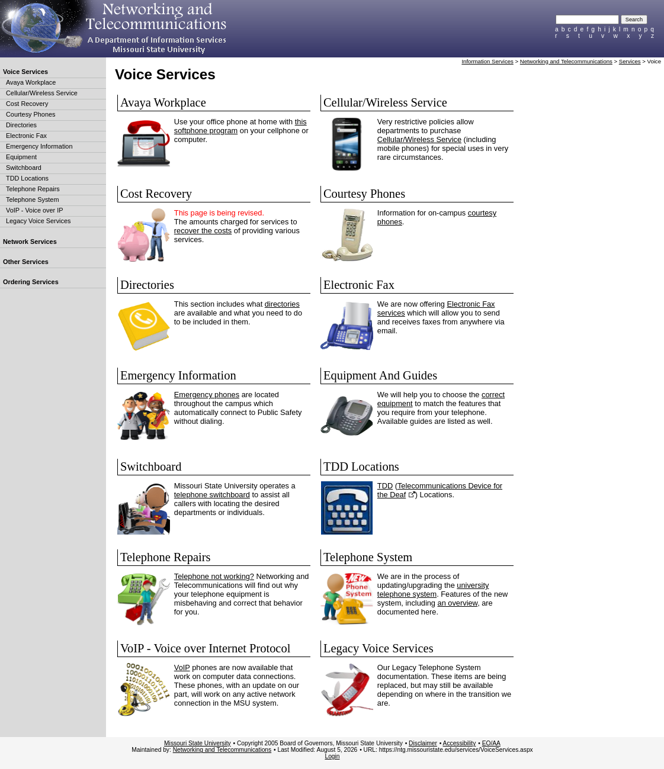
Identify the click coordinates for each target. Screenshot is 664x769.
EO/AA (491, 743)
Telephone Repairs (33, 188)
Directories (21, 124)
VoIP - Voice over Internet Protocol (205, 648)
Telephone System (32, 199)
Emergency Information (39, 146)
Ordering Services (31, 281)
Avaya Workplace (31, 82)
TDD (385, 485)
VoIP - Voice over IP (34, 210)
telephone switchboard (212, 494)
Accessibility (459, 743)
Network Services (30, 241)
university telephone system (433, 590)
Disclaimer (423, 743)
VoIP (182, 667)
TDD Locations (27, 178)
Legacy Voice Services (38, 220)
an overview (458, 603)
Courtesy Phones (30, 114)
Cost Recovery (27, 103)
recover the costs (203, 230)
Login (332, 756)
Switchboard (23, 167)
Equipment (21, 156)
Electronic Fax (26, 135)
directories (282, 304)
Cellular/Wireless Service (42, 92)
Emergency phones (206, 394)
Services (630, 61)
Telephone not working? (214, 576)
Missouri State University (197, 743)
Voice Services (25, 71)
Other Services (26, 261)
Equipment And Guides (380, 375)
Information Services (487, 61)
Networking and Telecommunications (566, 61)
